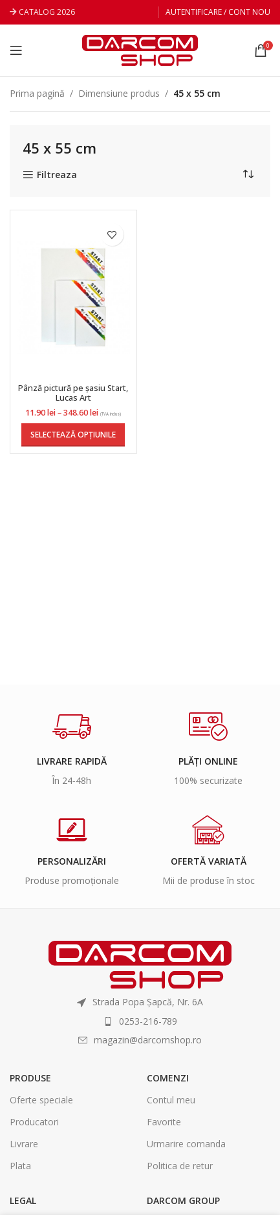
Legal (23, 1200)
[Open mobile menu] (16, 50)
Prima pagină (37, 93)
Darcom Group (183, 1200)
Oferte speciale (41, 1100)
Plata (20, 1166)
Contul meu (171, 1100)
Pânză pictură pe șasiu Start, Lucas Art (73, 393)
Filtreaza (57, 175)
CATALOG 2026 (47, 11)
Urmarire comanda (186, 1144)
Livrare (24, 1144)
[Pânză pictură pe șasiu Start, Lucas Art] (73, 297)
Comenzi (168, 1078)
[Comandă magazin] (247, 174)
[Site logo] (140, 49)
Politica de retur (180, 1166)
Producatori (34, 1122)
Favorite (164, 1122)
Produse (30, 1078)
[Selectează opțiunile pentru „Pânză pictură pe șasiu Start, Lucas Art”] (73, 435)
